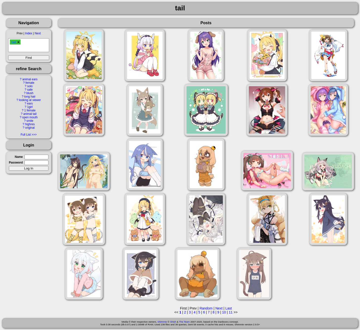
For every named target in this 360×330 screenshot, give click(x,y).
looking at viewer (30, 100)
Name (19, 157)
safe (30, 89)
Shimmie (162, 321)
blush (29, 93)
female (29, 82)
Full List (26, 134)
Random (205, 308)
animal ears (29, 79)
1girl (30, 107)
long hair (30, 96)
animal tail (30, 114)
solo (30, 86)
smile (29, 121)
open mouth (30, 117)
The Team (184, 321)
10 (224, 312)
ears (30, 103)
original (30, 127)
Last (228, 308)
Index (28, 33)
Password (16, 162)
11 (231, 312)
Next (38, 33)
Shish (173, 321)
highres (30, 124)
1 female (30, 110)
